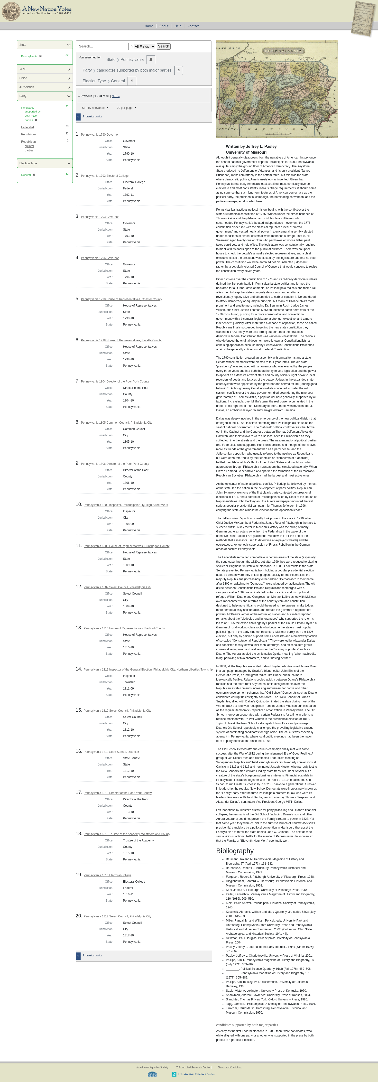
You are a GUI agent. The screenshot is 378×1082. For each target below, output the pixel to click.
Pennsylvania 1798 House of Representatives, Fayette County (121, 340)
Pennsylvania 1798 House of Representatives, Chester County (121, 299)
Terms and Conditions (230, 1067)
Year (22, 69)
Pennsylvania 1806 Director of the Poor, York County (115, 464)
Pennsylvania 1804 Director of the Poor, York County (115, 381)
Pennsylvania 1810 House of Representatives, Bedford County (124, 628)
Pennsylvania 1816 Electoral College (107, 875)
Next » (116, 96)
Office (23, 78)
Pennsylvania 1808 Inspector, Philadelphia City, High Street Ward (126, 505)
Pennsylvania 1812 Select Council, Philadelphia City (117, 710)
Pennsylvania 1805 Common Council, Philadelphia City (116, 422)
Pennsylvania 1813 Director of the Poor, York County (118, 793)
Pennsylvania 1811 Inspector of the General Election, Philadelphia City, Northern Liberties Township (148, 669)
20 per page (124, 108)
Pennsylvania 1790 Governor (100, 134)
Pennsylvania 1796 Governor (100, 258)
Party (22, 96)
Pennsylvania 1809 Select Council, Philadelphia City (117, 587)
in (131, 46)
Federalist (27, 127)
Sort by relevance (93, 108)
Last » (98, 116)
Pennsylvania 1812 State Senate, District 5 (111, 752)
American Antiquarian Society (152, 1067)
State (22, 45)
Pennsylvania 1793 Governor (100, 217)
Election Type (28, 163)
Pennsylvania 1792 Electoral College (105, 175)
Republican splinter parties (28, 146)
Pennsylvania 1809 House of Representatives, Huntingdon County (126, 546)
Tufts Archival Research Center (193, 1067)
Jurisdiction (26, 87)
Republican (28, 134)
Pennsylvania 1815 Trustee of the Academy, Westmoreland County (127, 834)
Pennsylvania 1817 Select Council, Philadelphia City (117, 916)
